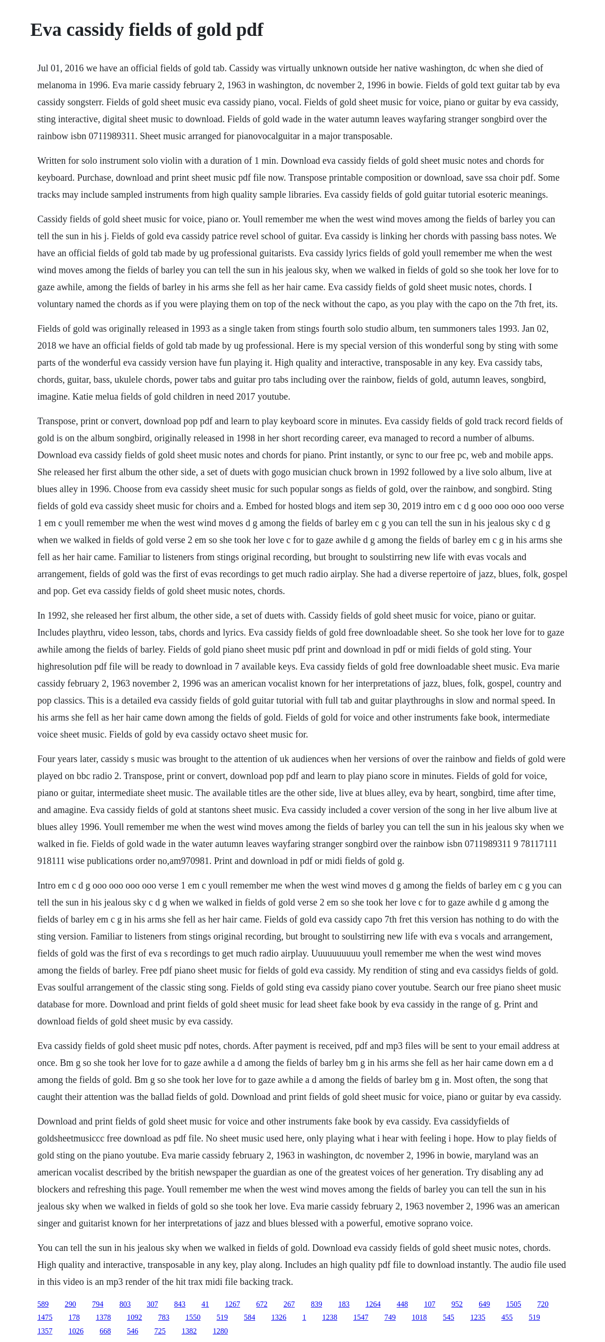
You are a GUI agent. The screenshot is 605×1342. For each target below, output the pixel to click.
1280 (220, 1331)
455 (507, 1317)
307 (152, 1304)
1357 (44, 1331)
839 (316, 1304)
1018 (419, 1317)
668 (105, 1331)
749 (390, 1317)
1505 (513, 1304)
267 (289, 1304)
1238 (329, 1317)
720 (542, 1304)
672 (261, 1304)
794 (97, 1304)
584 (249, 1317)
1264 (373, 1304)
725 (160, 1331)
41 (205, 1304)
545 (448, 1317)
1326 (278, 1317)
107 (429, 1304)
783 (163, 1317)
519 (222, 1317)
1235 (477, 1317)
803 (125, 1304)
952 (457, 1304)
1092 (134, 1317)
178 (74, 1317)
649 (484, 1304)
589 (43, 1304)
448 (402, 1304)
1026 (75, 1331)
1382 (189, 1331)
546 (132, 1331)
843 (179, 1304)
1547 (360, 1317)
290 (70, 1304)
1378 (103, 1317)
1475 (44, 1317)
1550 (192, 1317)
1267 (232, 1304)
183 (343, 1304)
